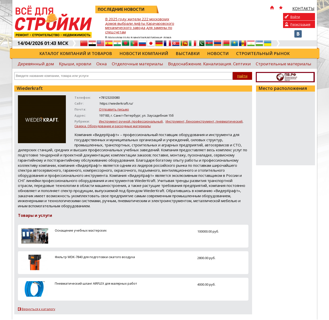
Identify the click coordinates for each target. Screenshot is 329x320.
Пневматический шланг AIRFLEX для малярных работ (96, 283)
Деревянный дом (36, 64)
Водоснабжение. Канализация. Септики (209, 64)
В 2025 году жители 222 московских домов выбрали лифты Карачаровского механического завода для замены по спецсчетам (139, 25)
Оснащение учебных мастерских (81, 230)
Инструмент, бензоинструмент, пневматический (204, 121)
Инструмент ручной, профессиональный (131, 121)
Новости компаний (143, 53)
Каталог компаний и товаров (75, 53)
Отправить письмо (114, 109)
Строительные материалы (283, 64)
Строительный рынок (263, 53)
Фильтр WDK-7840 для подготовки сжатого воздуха (95, 257)
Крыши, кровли (75, 64)
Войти (295, 16)
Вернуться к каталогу (38, 309)
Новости (218, 53)
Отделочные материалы (137, 64)
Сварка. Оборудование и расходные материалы (112, 126)
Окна (101, 64)
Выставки (188, 53)
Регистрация (300, 24)
